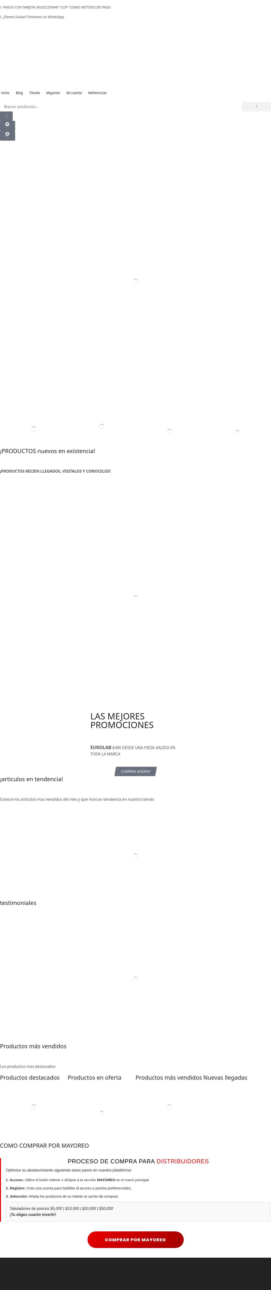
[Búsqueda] (256, 106)
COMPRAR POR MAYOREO (135, 1261)
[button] (6, 116)
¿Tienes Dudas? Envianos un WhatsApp (33, 16)
